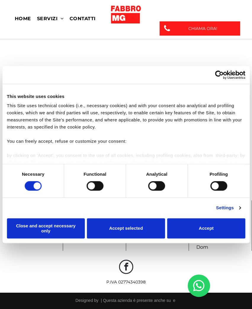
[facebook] (126, 267)
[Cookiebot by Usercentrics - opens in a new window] (219, 74)
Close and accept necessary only (46, 228)
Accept (206, 228)
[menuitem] (23, 18)
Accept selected (126, 228)
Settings (225, 207)
